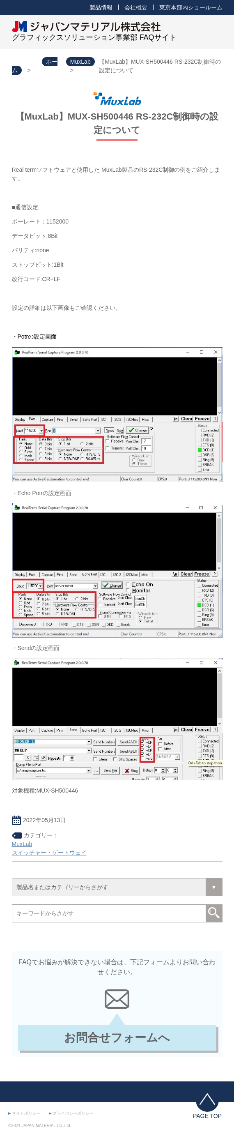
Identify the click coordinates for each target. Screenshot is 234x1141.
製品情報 (100, 7)
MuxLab (22, 844)
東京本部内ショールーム (191, 7)
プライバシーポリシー (73, 1113)
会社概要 (135, 7)
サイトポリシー (26, 1113)
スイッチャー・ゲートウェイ (49, 852)
